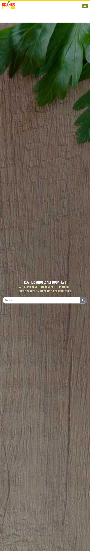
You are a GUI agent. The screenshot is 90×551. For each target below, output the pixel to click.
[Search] (41, 300)
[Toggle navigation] (85, 6)
